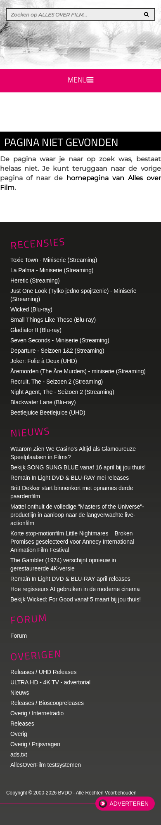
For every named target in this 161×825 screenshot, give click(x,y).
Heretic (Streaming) (34, 280)
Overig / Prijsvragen (35, 744)
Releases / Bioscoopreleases (47, 703)
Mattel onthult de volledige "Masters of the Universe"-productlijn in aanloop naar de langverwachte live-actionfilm (77, 514)
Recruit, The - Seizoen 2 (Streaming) (56, 381)
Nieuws (30, 432)
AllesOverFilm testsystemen (45, 764)
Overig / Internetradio (37, 713)
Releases (22, 723)
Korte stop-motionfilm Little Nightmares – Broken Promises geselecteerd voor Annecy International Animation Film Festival (72, 541)
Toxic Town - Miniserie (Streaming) (53, 260)
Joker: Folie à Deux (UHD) (43, 361)
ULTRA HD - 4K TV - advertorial (50, 682)
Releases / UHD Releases (43, 672)
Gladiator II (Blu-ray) (36, 330)
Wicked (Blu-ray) (31, 309)
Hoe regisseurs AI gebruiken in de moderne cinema (75, 589)
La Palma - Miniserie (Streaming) (51, 270)
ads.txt (18, 754)
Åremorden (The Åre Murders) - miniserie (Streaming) (78, 371)
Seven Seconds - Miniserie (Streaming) (59, 340)
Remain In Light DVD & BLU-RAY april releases (70, 578)
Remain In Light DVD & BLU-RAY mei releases (69, 477)
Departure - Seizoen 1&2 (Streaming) (57, 350)
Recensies (38, 243)
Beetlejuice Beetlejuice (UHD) (47, 412)
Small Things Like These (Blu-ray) (53, 319)
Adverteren (129, 803)
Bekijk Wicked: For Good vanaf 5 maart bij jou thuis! (75, 599)
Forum (18, 635)
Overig (18, 734)
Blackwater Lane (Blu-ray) (43, 402)
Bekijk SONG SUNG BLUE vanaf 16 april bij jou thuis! (78, 467)
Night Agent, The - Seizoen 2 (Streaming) (62, 392)
